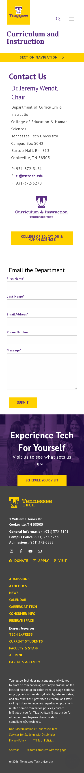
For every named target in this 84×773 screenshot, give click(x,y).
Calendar (17, 600)
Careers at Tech (23, 607)
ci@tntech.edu (30, 175)
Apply (48, 5)
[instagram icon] (12, 552)
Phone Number (17, 332)
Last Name (15, 296)
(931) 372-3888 (31, 542)
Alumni (15, 655)
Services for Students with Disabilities (32, 735)
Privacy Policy (17, 740)
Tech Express (21, 634)
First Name (15, 279)
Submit (23, 402)
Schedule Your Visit (42, 480)
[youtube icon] (30, 552)
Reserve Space (21, 621)
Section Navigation (42, 57)
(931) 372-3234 (34, 537)
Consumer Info (22, 614)
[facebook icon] (21, 552)
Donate (60, 5)
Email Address (17, 314)
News (14, 593)
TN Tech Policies (43, 740)
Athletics (18, 586)
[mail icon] (40, 552)
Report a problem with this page (46, 750)
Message (14, 350)
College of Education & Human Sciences (42, 238)
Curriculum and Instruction (33, 38)
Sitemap (14, 750)
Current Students (26, 641)
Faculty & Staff (23, 648)
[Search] (58, 19)
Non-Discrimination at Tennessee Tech (33, 729)
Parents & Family (24, 662)
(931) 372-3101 (39, 531)
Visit (72, 5)
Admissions (19, 579)
